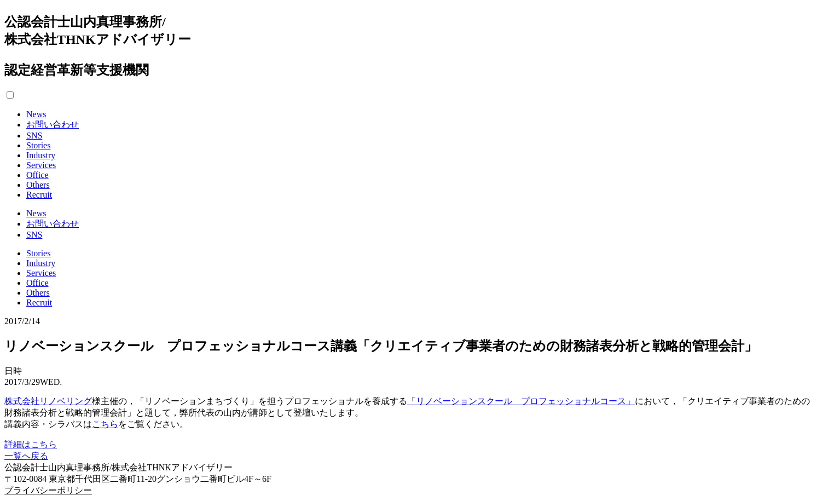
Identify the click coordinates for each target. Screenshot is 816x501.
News (36, 114)
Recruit (39, 194)
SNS (34, 135)
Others (38, 184)
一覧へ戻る (26, 455)
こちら (105, 424)
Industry (40, 155)
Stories (38, 145)
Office (37, 175)
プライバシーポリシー (48, 490)
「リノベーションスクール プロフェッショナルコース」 (521, 401)
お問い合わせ (52, 124)
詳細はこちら (30, 444)
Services (41, 165)
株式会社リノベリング (48, 401)
